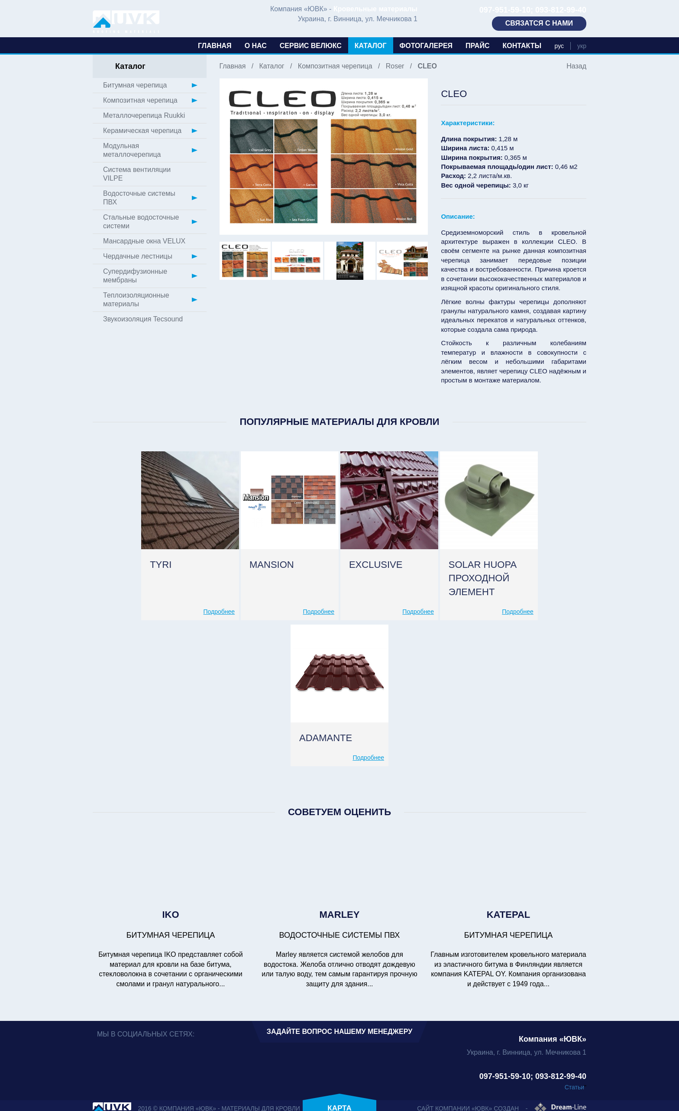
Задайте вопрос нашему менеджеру (339, 1031)
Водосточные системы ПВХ (139, 198)
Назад (576, 66)
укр (581, 45)
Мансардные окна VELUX (144, 241)
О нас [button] (256, 45)
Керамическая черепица (142, 130)
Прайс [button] (477, 45)
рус (559, 45)
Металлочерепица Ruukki (144, 115)
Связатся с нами (539, 23)
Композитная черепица (335, 66)
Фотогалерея (426, 45)
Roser (395, 66)
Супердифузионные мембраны (135, 276)
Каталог (371, 45)
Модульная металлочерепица (132, 150)
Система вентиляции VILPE (137, 174)
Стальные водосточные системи (141, 222)
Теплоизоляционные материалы (136, 300)
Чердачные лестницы (137, 256)
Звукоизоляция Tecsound (143, 319)
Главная (215, 45)
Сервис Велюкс (311, 45)
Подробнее (219, 611)
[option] (324, 156)
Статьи (574, 1087)
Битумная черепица (135, 85)
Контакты (521, 45)
